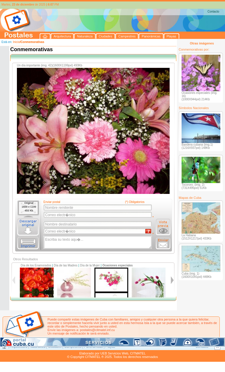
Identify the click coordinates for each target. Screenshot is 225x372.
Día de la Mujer (90, 265)
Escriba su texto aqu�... (98, 242)
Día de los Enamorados (36, 265)
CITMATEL (138, 353)
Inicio (16, 42)
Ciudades (54, 346)
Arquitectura (18, 346)
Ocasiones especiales (117, 265)
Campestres (72, 346)
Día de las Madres (66, 265)
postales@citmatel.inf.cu (97, 330)
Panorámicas (93, 346)
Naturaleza (37, 346)
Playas (110, 346)
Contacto (213, 11)
